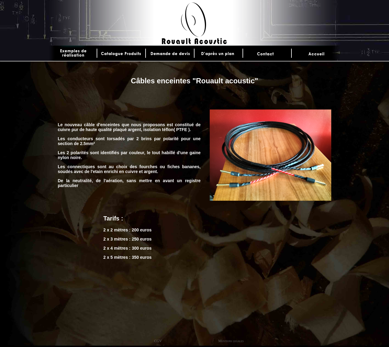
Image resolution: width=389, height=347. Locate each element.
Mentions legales (230, 341)
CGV (158, 341)
